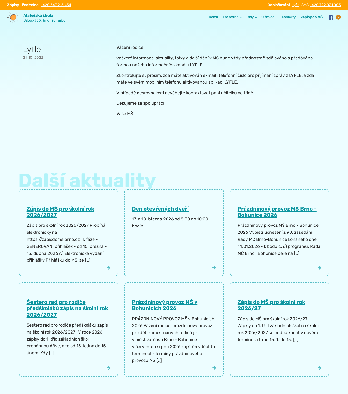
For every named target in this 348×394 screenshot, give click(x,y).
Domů (213, 17)
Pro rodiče (231, 17)
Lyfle (295, 5)
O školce (267, 17)
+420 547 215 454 (56, 5)
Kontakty (289, 17)
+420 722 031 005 (325, 5)
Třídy (250, 17)
